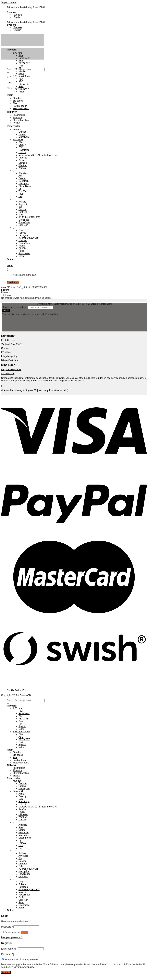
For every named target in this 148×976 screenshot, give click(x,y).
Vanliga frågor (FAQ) (11, 344)
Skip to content (8, 2)
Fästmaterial (19, 115)
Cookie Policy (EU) (16, 690)
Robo (21, 251)
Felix (20, 214)
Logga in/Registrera (11, 369)
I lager (8, 295)
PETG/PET (24, 63)
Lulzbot (22, 152)
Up (19, 189)
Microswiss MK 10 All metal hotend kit (37, 155)
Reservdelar (13, 126)
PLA (20, 55)
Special (22, 71)
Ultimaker (23, 163)
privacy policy (27, 967)
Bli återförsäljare (9, 360)
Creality (22, 145)
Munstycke (23, 137)
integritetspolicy (34, 314)
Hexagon (23, 235)
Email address (9, 949)
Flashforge (23, 150)
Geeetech (23, 181)
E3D (20, 147)
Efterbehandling (21, 120)
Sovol (21, 256)
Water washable (21, 108)
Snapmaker (24, 253)
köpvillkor (53, 314)
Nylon (21, 73)
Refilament (23, 58)
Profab (21, 245)
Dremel (22, 178)
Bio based (18, 101)
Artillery (22, 201)
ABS (20, 60)
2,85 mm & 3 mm (21, 76)
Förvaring (18, 117)
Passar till (18, 139)
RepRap (22, 157)
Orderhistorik (7, 373)
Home (3, 287)
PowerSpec (24, 222)
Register (6, 972)
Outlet (10, 259)
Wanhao (22, 165)
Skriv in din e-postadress (14, 307)
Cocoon (22, 209)
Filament (11, 49)
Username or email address (16, 921)
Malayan (22, 240)
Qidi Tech (23, 225)
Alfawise (22, 173)
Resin (10, 95)
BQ (20, 207)
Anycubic (23, 204)
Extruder (22, 132)
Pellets (16, 123)
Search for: (12, 69)
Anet (20, 176)
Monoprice (23, 183)
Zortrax (22, 168)
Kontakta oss (8, 340)
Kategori (17, 129)
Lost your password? (12, 937)
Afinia (21, 142)
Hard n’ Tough (20, 106)
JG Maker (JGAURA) (29, 217)
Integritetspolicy (9, 356)
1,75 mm (17, 53)
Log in (24, 932)
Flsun (21, 230)
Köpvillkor (6, 352)
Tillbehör (12, 112)
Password (7, 927)
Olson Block (24, 186)
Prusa (21, 160)
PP (20, 68)
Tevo (20, 194)
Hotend (22, 134)
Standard (17, 98)
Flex (20, 66)
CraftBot (22, 212)
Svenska (12, 12)
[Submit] (8, 72)
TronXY (22, 191)
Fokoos (22, 233)
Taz (20, 196)
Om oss (5, 348)
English (17, 17)
